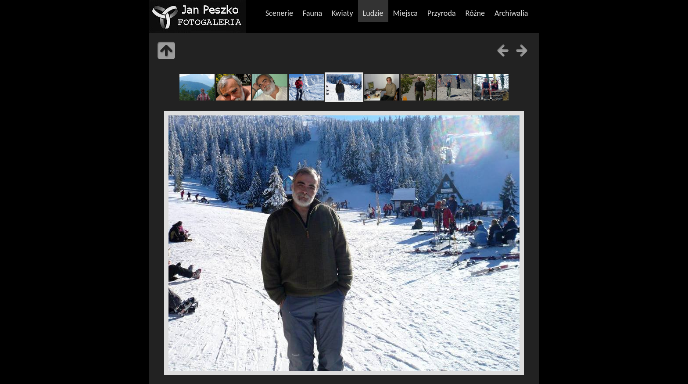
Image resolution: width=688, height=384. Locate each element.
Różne (475, 13)
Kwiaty (342, 13)
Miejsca (405, 13)
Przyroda (441, 13)
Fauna (312, 13)
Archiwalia (511, 13)
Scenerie (279, 13)
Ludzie (372, 13)
